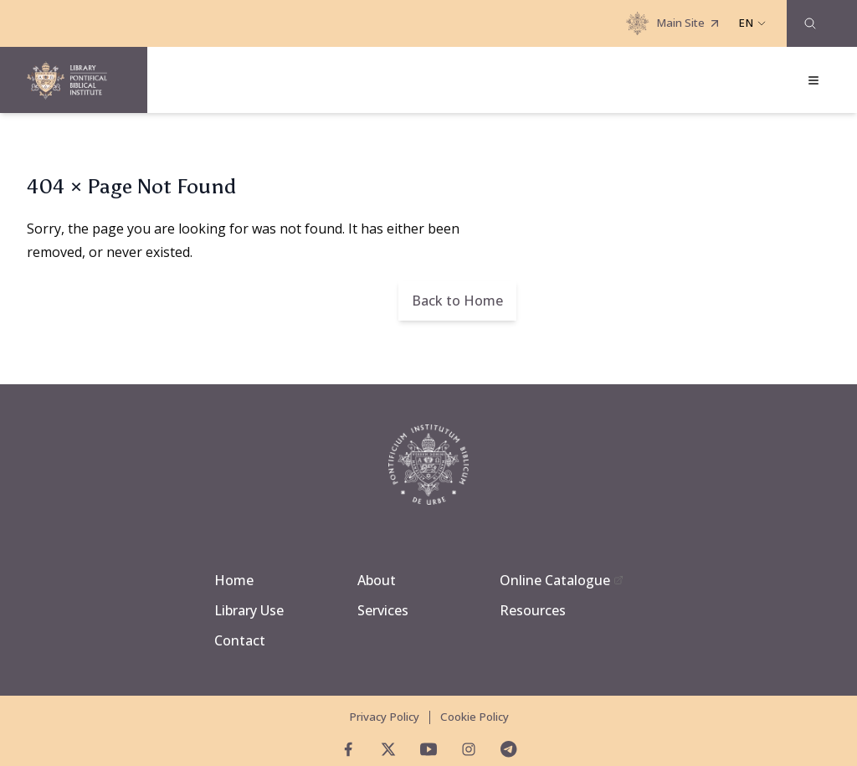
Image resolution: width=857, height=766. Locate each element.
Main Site (673, 23)
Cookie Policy (474, 716)
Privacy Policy (384, 716)
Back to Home (457, 300)
